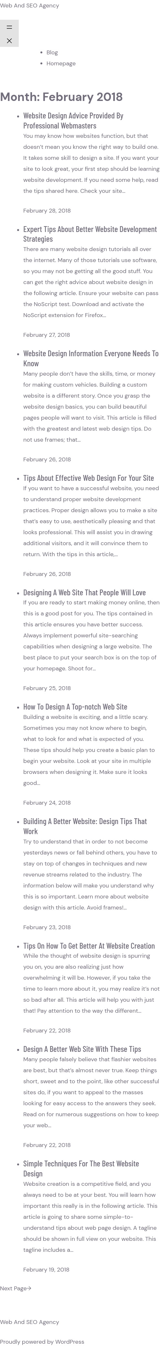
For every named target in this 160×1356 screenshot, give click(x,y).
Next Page (15, 1288)
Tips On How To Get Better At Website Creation (89, 945)
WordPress (69, 1342)
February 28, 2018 (47, 211)
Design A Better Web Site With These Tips (82, 1048)
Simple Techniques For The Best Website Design (81, 1168)
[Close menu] (9, 40)
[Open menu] (9, 26)
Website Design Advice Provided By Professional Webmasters (73, 120)
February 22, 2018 (47, 1030)
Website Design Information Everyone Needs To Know (91, 358)
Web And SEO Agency (29, 5)
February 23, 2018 (47, 927)
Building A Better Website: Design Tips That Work (85, 826)
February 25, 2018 (47, 688)
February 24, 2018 (47, 803)
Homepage (61, 63)
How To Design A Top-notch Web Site (75, 706)
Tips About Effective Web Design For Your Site (88, 477)
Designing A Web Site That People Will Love (84, 592)
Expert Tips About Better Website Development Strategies (90, 234)
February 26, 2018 (47, 459)
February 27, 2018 (46, 335)
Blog (52, 52)
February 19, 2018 (46, 1269)
